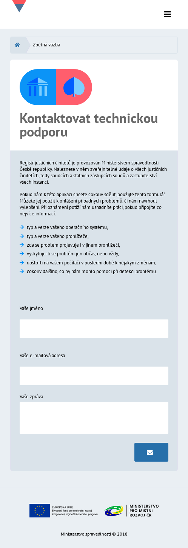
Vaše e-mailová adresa (42, 355)
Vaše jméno (31, 308)
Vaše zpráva (31, 396)
